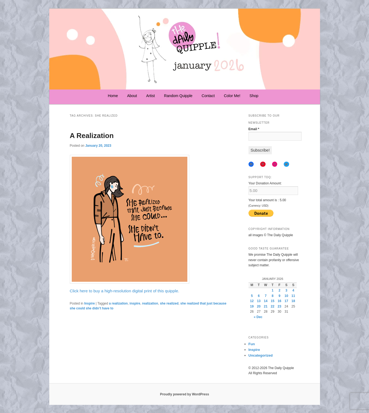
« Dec (258, 317)
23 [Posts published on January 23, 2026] (279, 306)
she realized (169, 303)
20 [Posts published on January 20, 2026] (258, 306)
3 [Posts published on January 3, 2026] (286, 290)
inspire (135, 303)
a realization (118, 303)
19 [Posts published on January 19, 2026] (252, 306)
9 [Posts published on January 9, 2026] (279, 296)
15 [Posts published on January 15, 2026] (272, 301)
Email (254, 129)
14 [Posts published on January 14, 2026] (265, 301)
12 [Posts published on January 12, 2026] (252, 301)
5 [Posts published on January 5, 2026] (252, 296)
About (132, 96)
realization (150, 303)
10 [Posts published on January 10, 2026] (286, 296)
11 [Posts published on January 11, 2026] (293, 296)
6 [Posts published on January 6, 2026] (259, 296)
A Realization (92, 136)
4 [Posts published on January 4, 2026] (293, 290)
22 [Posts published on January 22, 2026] (272, 306)
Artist (150, 96)
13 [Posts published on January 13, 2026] (258, 301)
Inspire (89, 303)
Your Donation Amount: (265, 183)
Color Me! (232, 96)
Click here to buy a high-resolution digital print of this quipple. (124, 291)
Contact (208, 96)
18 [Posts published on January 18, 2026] (293, 301)
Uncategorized (261, 355)
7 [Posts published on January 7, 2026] (266, 296)
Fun (252, 344)
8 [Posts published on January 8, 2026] (272, 296)
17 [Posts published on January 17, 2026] (286, 301)
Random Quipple (178, 96)
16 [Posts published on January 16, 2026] (279, 301)
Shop (254, 96)
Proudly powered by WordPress (184, 394)
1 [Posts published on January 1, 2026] (272, 290)
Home (113, 96)
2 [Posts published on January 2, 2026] (279, 290)
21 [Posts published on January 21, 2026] (265, 306)
